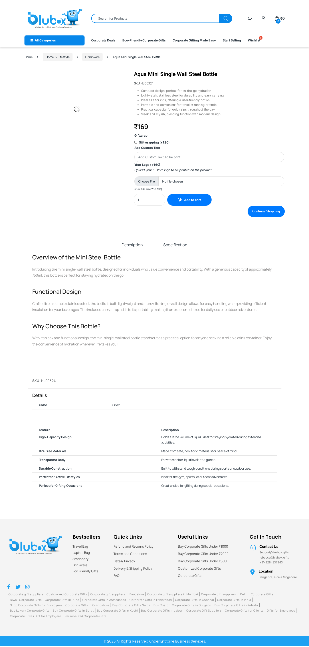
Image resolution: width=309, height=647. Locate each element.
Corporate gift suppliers (26, 594)
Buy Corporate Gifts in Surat (74, 611)
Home (28, 57)
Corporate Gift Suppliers (206, 611)
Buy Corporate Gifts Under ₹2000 (203, 554)
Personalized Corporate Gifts (119, 616)
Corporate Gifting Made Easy (194, 40)
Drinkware (92, 57)
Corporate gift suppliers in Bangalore (119, 594)
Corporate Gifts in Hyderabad (153, 600)
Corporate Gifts (190, 576)
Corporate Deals (103, 40)
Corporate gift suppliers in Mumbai (175, 594)
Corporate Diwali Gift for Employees (68, 616)
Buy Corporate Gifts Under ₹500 (202, 561)
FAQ (116, 576)
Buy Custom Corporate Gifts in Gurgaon (185, 606)
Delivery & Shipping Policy (133, 569)
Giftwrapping (154, 142)
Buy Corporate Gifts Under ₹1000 (203, 546)
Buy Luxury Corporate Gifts (30, 611)
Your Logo (147, 164)
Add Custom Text (147, 148)
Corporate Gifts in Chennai (197, 600)
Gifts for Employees (24, 616)
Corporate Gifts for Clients (247, 611)
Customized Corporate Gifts (200, 569)
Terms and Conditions (130, 554)
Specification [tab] (175, 244)
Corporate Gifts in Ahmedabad (106, 600)
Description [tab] (132, 244)
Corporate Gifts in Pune (63, 600)
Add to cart (192, 200)
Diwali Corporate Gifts (26, 600)
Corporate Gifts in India (238, 600)
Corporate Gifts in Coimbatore (89, 606)
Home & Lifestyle (58, 57)
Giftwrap (140, 135)
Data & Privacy (124, 561)
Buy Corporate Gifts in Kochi (118, 611)
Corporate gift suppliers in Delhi (227, 594)
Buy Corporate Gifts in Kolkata (239, 606)
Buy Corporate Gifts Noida (133, 606)
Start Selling (232, 40)
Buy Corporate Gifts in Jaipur (164, 611)
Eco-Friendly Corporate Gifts (144, 40)
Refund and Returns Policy (133, 546)
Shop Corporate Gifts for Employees (36, 606)
